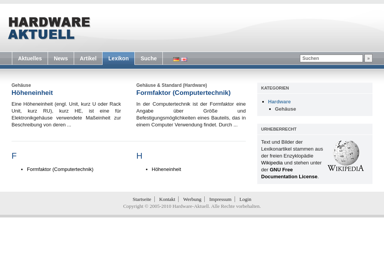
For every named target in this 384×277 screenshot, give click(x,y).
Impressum (220, 199)
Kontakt (167, 199)
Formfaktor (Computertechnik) (183, 92)
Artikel (88, 58)
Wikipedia (272, 163)
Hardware (279, 101)
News (61, 58)
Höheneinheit (32, 92)
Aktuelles (30, 58)
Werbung (192, 199)
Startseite (142, 199)
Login (245, 199)
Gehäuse (285, 109)
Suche (149, 58)
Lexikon (118, 58)
